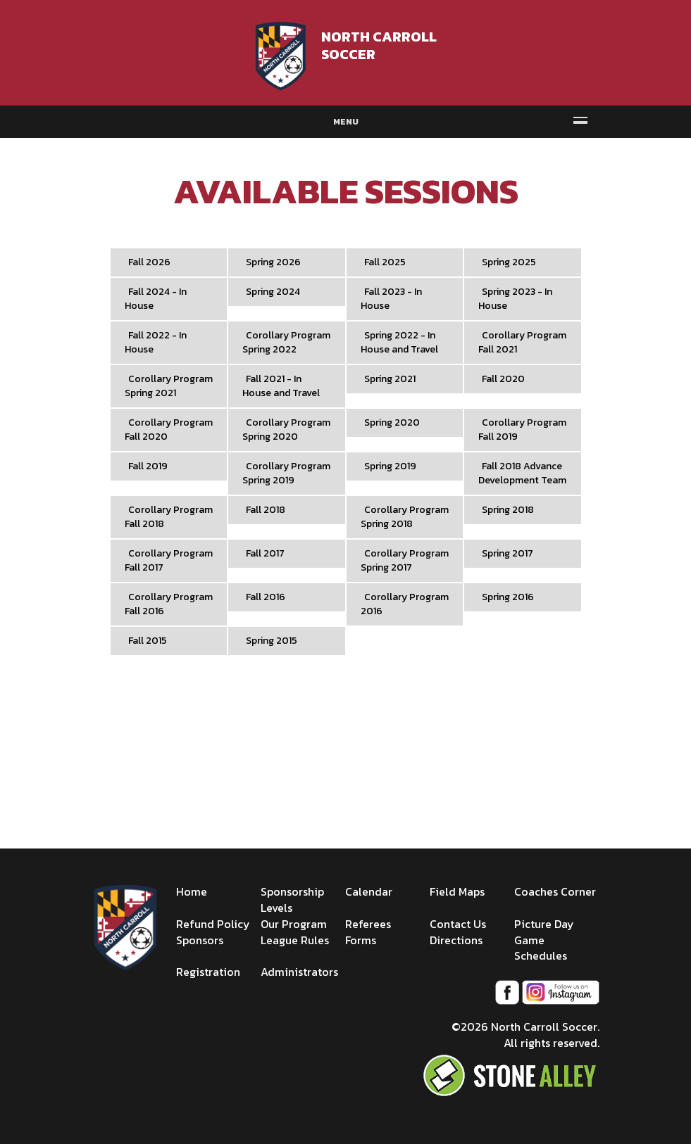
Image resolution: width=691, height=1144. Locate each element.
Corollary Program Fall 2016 (169, 604)
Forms (360, 940)
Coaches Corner (555, 891)
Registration (208, 971)
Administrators (299, 971)
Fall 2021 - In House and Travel (281, 385)
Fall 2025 (385, 262)
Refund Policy (213, 923)
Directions (456, 940)
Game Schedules (540, 948)
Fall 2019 (148, 466)
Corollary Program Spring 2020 (286, 429)
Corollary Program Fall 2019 (522, 429)
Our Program (294, 923)
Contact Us (458, 923)
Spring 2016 (508, 597)
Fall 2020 (503, 378)
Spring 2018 (508, 509)
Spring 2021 (390, 378)
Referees (368, 923)
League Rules (295, 940)
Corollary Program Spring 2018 (405, 516)
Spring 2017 (507, 553)
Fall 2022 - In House (156, 342)
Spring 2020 (392, 422)
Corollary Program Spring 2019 (286, 473)
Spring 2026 (273, 262)
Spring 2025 (509, 262)
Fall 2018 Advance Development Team (522, 473)
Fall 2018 (265, 509)
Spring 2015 (271, 640)
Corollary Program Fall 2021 (522, 342)
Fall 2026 (149, 262)
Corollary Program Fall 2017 (169, 560)
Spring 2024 (273, 291)
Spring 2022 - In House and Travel (399, 342)
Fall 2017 (265, 553)
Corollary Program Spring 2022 (286, 342)
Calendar (368, 891)
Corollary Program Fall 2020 (169, 429)
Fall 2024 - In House (156, 298)
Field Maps (457, 891)
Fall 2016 (265, 597)
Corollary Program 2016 (405, 604)
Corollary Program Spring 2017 (405, 560)
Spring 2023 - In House (515, 298)
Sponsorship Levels (292, 899)
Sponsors (199, 940)
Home (191, 891)
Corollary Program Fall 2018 (169, 516)
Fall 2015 (147, 640)
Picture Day (544, 923)
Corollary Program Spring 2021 (169, 385)
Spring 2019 (390, 466)
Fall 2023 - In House (391, 298)
